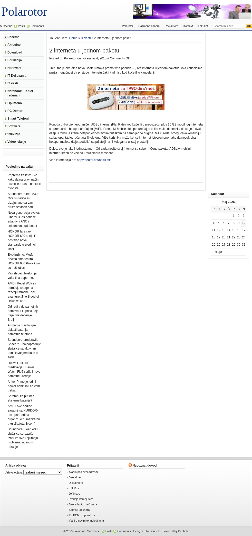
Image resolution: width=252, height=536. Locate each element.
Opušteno (14, 103)
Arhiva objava (14, 472)
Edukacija (14, 60)
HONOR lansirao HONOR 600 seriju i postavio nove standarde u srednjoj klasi (22, 240)
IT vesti (12, 83)
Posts (21, 26)
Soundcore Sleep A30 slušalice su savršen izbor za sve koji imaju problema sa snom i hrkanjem (23, 438)
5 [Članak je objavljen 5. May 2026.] (219, 223)
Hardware (14, 68)
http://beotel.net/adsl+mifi (94, 160)
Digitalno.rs (76, 482)
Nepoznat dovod (144, 465)
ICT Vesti (74, 488)
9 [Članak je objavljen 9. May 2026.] (239, 223)
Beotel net (75, 477)
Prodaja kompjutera (81, 499)
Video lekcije (16, 142)
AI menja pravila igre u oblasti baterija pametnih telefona (23, 330)
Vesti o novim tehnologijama (86, 520)
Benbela (155, 531)
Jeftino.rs (74, 493)
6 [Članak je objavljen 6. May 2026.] (224, 223)
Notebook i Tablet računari (20, 93)
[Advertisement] (228, 110)
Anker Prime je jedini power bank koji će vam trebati (24, 386)
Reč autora (171, 26)
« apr (218, 252)
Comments (37, 26)
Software (14, 126)
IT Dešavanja (16, 75)
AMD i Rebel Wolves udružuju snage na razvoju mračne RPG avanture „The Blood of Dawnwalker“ (23, 292)
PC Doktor (15, 111)
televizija (13, 134)
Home (73, 38)
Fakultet (203, 26)
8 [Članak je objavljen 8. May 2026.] (234, 223)
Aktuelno (14, 45)
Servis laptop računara (83, 504)
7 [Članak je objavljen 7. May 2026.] (229, 223)
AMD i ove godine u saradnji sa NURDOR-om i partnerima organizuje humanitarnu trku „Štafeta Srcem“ (24, 414)
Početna (13, 37)
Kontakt (188, 26)
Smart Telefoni (17, 118)
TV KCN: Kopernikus (82, 515)
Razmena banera (149, 26)
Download (14, 52)
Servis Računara (79, 509)
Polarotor (24, 11)
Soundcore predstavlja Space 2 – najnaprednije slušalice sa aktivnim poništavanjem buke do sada (24, 348)
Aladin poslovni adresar (83, 472)
